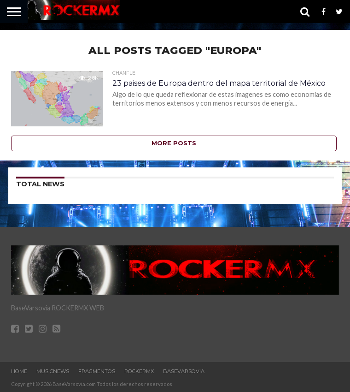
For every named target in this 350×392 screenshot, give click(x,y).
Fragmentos (96, 371)
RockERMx (139, 371)
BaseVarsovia (183, 371)
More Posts (174, 143)
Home (19, 371)
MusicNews (52, 371)
